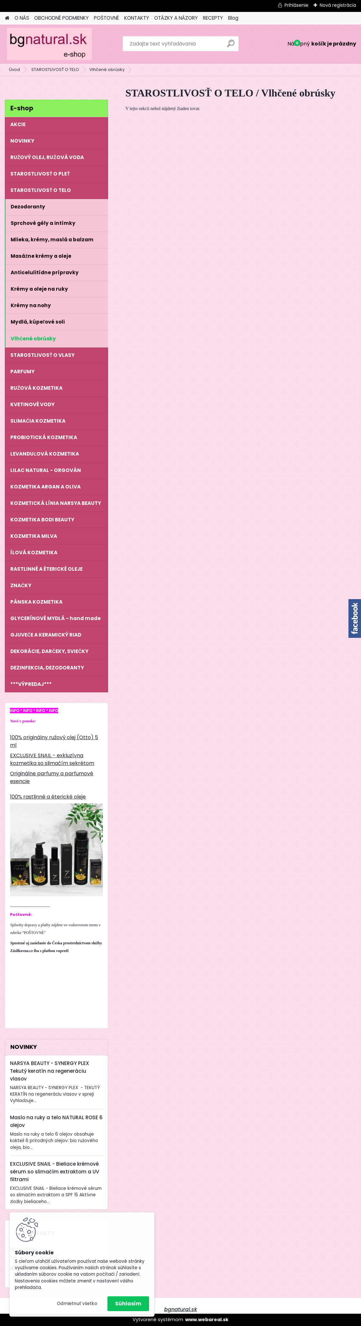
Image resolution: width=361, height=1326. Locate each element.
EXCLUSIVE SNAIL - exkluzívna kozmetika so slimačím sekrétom (52, 759)
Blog (233, 18)
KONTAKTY (136, 18)
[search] (231, 46)
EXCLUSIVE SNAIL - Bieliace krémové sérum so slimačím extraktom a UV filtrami (54, 1171)
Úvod (14, 69)
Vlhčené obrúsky (107, 69)
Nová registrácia (338, 5)
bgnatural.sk (180, 1309)
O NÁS (22, 18)
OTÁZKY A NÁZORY (176, 18)
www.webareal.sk (206, 1319)
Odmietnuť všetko (77, 1304)
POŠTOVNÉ (106, 18)
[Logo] (49, 44)
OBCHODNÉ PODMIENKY (61, 18)
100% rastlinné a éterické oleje (48, 796)
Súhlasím (128, 1303)
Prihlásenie (296, 5)
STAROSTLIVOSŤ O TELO (55, 69)
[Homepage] (7, 18)
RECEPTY (213, 18)
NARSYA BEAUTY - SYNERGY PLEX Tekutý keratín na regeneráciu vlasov (49, 1071)
